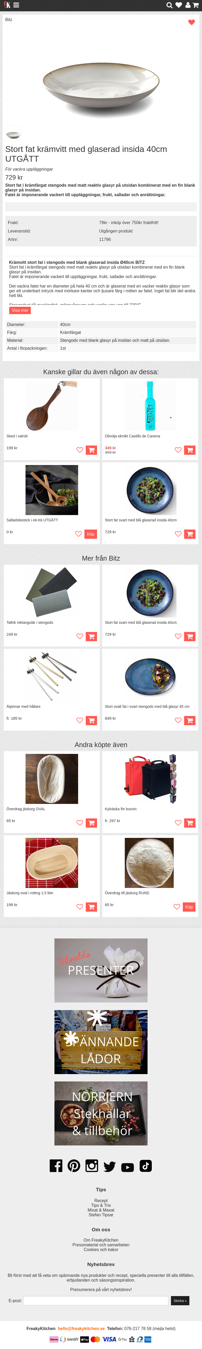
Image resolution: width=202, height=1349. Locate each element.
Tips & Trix (101, 1205)
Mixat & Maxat (101, 1210)
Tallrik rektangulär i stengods (30, 622)
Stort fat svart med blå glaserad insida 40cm (141, 520)
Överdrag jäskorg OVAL (26, 809)
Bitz (8, 19)
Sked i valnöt (17, 436)
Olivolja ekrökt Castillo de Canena (132, 436)
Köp (90, 534)
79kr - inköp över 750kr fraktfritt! (129, 222)
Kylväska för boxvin (121, 809)
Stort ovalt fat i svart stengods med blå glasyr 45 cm (147, 706)
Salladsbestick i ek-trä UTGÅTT (32, 520)
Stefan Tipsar (101, 1215)
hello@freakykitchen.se (81, 1328)
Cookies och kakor (101, 1249)
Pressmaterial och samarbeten (101, 1245)
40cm (65, 324)
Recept (101, 1200)
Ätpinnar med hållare (24, 706)
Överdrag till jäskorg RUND (127, 893)
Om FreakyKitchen (101, 1240)
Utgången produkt (116, 231)
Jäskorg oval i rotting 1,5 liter (30, 893)
